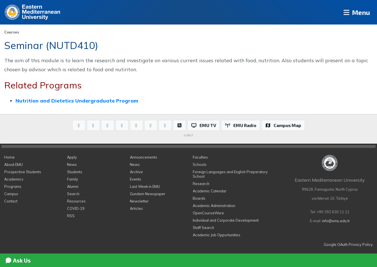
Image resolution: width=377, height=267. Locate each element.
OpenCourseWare (208, 213)
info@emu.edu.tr (336, 221)
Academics (13, 179)
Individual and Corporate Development (226, 220)
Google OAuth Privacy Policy (348, 244)
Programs (12, 186)
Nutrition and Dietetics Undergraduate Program (76, 100)
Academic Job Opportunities (216, 235)
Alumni (72, 186)
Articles (136, 208)
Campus (11, 194)
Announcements (143, 157)
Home (9, 157)
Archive (136, 172)
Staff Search (203, 227)
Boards (199, 198)
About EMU (13, 164)
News (72, 164)
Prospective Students (22, 172)
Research (201, 183)
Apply (72, 157)
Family (72, 179)
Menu (356, 12)
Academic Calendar (210, 191)
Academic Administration (214, 205)
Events (135, 179)
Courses (11, 32)
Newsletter (139, 201)
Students (74, 172)
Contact (10, 201)
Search (73, 194)
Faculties (200, 157)
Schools (200, 164)
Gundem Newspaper (147, 194)
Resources (76, 201)
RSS (71, 215)
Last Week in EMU (145, 186)
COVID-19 (76, 208)
